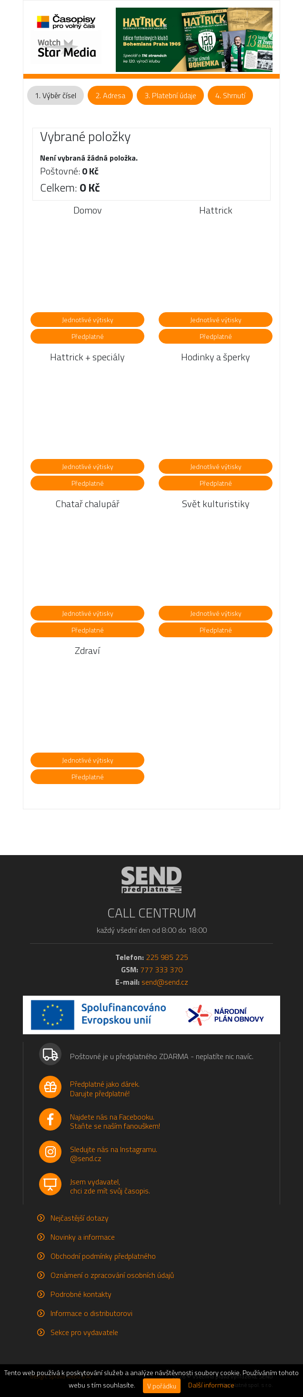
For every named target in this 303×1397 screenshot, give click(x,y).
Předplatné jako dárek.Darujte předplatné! (105, 1088)
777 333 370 (161, 969)
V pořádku (161, 1386)
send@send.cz (164, 982)
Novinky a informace (82, 1237)
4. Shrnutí (230, 95)
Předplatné (87, 336)
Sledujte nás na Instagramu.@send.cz (113, 1153)
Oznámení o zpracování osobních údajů (112, 1275)
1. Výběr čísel (55, 95)
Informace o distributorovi (91, 1313)
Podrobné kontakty (80, 1294)
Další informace (211, 1385)
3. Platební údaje (170, 95)
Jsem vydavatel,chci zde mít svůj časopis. (110, 1186)
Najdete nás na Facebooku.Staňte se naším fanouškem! (115, 1121)
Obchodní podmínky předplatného (103, 1256)
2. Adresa (110, 95)
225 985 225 (167, 957)
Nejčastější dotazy (79, 1218)
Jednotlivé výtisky (87, 320)
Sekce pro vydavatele (84, 1332)
